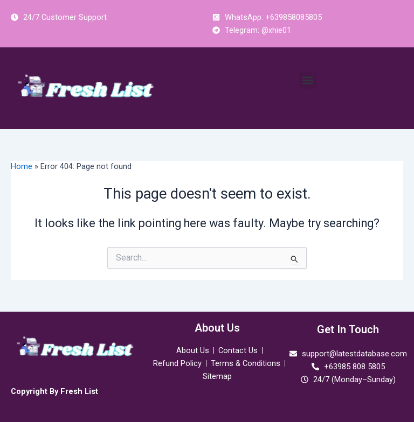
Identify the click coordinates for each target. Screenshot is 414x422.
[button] (308, 80)
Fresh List (79, 391)
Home (21, 166)
